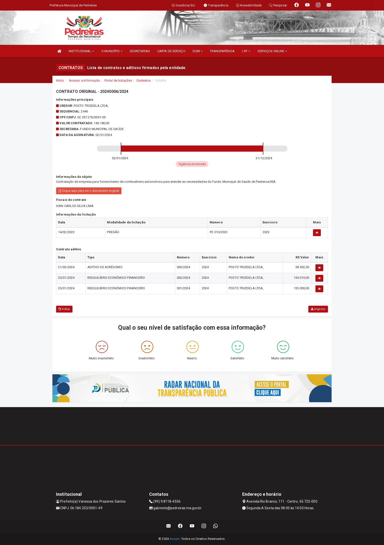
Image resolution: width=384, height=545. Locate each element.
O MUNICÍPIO (111, 51)
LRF (246, 51)
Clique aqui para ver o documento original (89, 191)
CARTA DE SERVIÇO (171, 51)
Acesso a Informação (84, 80)
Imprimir (318, 309)
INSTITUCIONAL (81, 51)
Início (60, 80)
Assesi (175, 539)
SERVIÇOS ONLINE (272, 51)
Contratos (143, 80)
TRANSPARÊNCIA (222, 51)
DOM (198, 51)
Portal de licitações (118, 80)
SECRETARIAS (140, 51)
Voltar (64, 309)
